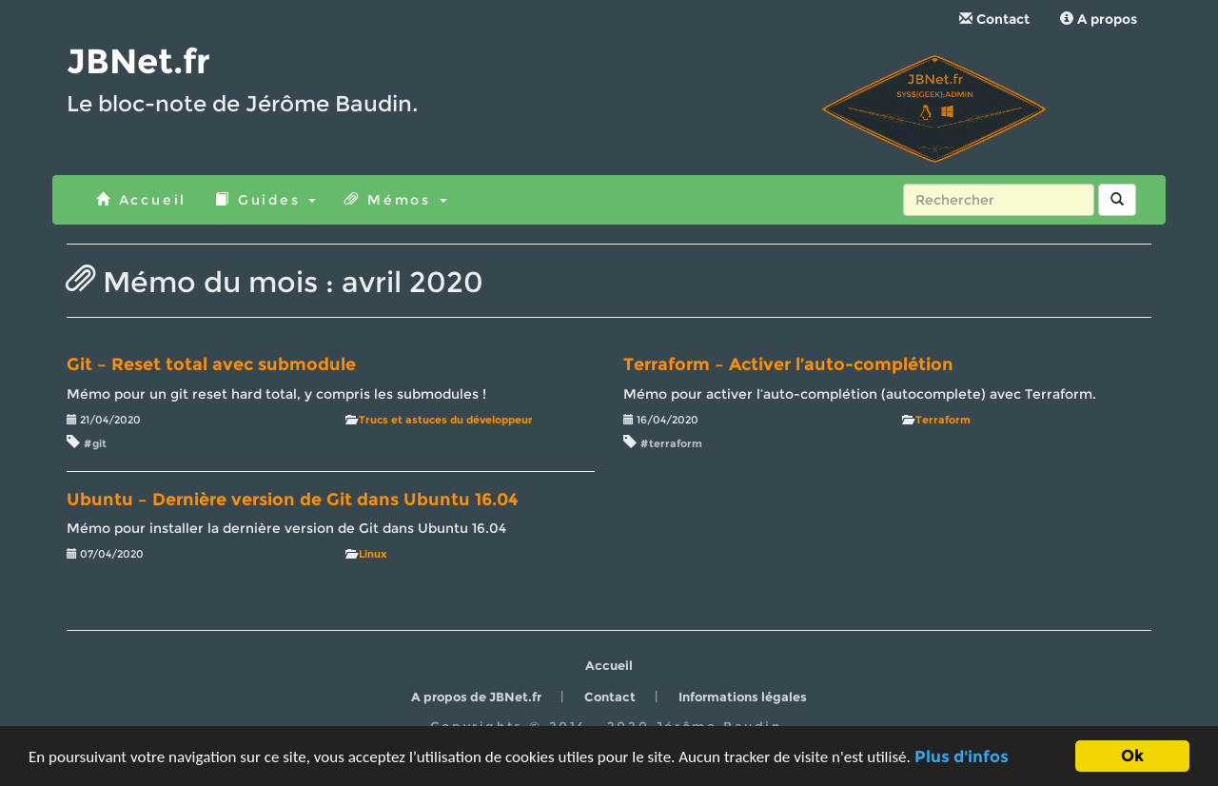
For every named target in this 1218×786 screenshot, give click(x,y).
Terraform (943, 419)
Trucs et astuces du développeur (446, 419)
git (99, 444)
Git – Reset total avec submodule (211, 364)
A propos (1098, 19)
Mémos (395, 199)
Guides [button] (265, 199)
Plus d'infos (961, 757)
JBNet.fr (138, 61)
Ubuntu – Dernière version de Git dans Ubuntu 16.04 (293, 499)
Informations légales (742, 696)
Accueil (141, 199)
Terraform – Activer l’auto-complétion (788, 364)
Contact (994, 19)
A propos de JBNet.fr (476, 696)
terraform (675, 444)
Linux (372, 553)
